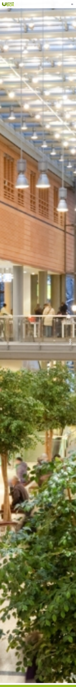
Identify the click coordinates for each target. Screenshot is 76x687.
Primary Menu (72, 4)
